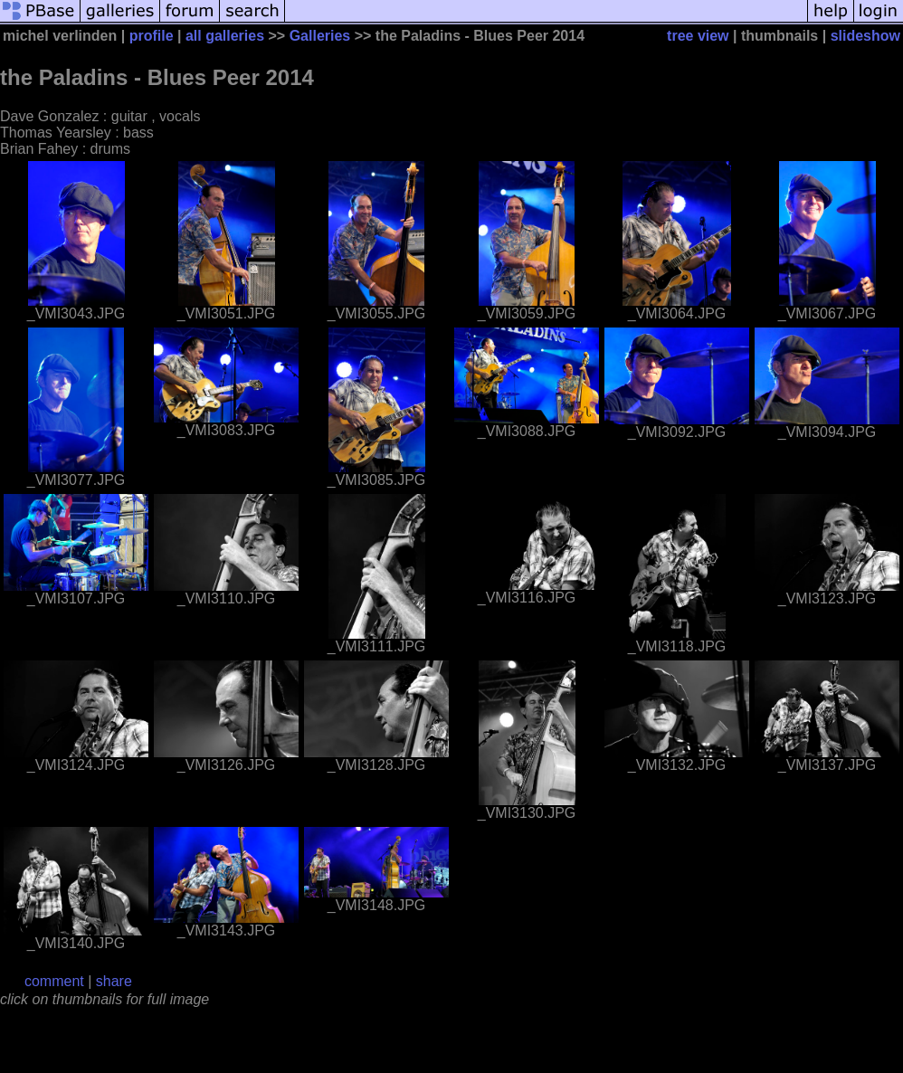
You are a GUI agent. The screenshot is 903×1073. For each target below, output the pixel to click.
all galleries (224, 35)
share (114, 981)
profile (151, 35)
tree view (697, 35)
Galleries (320, 35)
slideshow (865, 35)
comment (54, 981)
